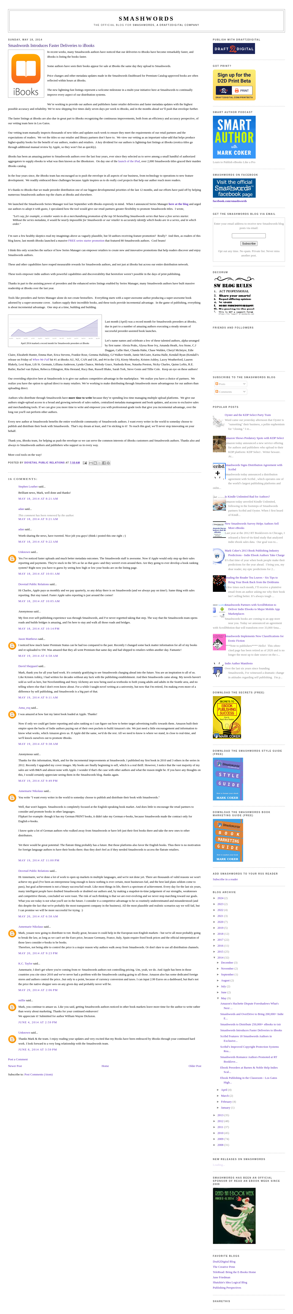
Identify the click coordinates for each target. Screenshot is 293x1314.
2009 (220, 1139)
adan (21, 509)
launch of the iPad (129, 161)
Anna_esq (24, 707)
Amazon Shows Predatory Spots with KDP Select (254, 438)
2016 (220, 945)
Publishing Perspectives (227, 1287)
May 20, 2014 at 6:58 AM (38, 916)
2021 (220, 916)
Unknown (24, 552)
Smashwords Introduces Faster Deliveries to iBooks (251, 1030)
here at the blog (178, 204)
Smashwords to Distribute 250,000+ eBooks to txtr (250, 1024)
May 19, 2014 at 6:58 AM (38, 655)
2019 (220, 927)
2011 (220, 1127)
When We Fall (41, 359)
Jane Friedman (221, 1277)
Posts (220, 384)
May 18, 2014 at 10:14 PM (39, 628)
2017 (220, 939)
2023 (220, 904)
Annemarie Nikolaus (30, 791)
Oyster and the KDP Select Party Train (248, 415)
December (227, 962)
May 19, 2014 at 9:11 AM (38, 697)
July (224, 986)
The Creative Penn (224, 1266)
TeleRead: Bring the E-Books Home (234, 1272)
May (224, 998)
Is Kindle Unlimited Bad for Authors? (247, 496)
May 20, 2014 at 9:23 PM (38, 953)
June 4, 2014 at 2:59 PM (37, 1022)
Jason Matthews (27, 639)
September (228, 974)
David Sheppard (28, 666)
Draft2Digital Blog (224, 1261)
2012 (220, 1121)
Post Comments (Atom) (38, 1074)
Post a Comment (18, 1059)
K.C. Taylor (25, 963)
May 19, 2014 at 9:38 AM (38, 744)
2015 (220, 951)
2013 (220, 1115)
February (227, 1101)
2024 (220, 898)
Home (105, 1066)
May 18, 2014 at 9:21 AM (38, 519)
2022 (220, 910)
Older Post (195, 1066)
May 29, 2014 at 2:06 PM (38, 990)
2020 (220, 922)
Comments (223, 391)
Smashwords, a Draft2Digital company (166, 25)
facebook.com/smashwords (230, 201)
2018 (220, 933)
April (224, 1089)
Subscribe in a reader (225, 879)
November (227, 968)
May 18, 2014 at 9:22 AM (38, 541)
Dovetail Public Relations (33, 584)
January (226, 1107)
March (225, 1095)
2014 (220, 957)
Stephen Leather (28, 486)
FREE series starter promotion (86, 240)
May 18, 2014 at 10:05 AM (39, 601)
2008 (220, 1145)
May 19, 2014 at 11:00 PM (39, 860)
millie (21, 1000)
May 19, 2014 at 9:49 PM (38, 780)
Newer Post (15, 1066)
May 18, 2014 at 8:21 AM (38, 498)
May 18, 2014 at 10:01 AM (39, 573)
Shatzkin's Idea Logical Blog (230, 1282)
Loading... (219, 1164)
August (226, 980)
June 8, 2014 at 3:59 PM (37, 1049)
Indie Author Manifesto (239, 663)
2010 (220, 1133)
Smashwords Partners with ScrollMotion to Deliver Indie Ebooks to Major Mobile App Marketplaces (252, 609)
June (224, 992)
